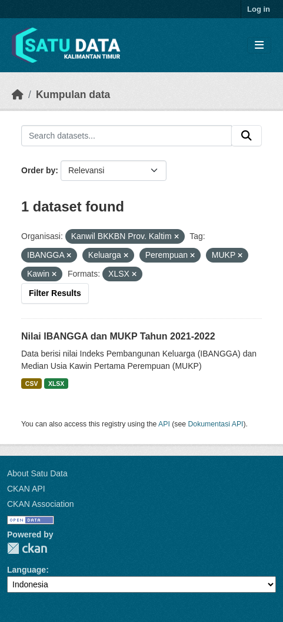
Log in (258, 9)
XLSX (56, 383)
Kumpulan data (73, 94)
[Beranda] (18, 94)
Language (26, 569)
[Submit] (246, 135)
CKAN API (26, 488)
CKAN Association (40, 504)
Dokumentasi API (216, 424)
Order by (38, 170)
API (164, 424)
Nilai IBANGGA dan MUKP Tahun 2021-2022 (118, 336)
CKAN (27, 548)
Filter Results (55, 293)
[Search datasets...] (126, 135)
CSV (31, 383)
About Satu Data (37, 473)
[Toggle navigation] (259, 45)
